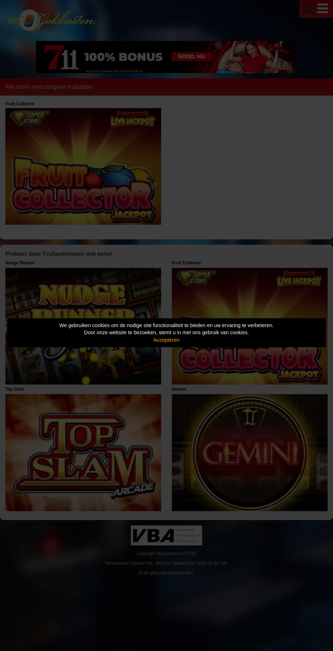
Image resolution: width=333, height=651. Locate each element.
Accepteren (167, 340)
